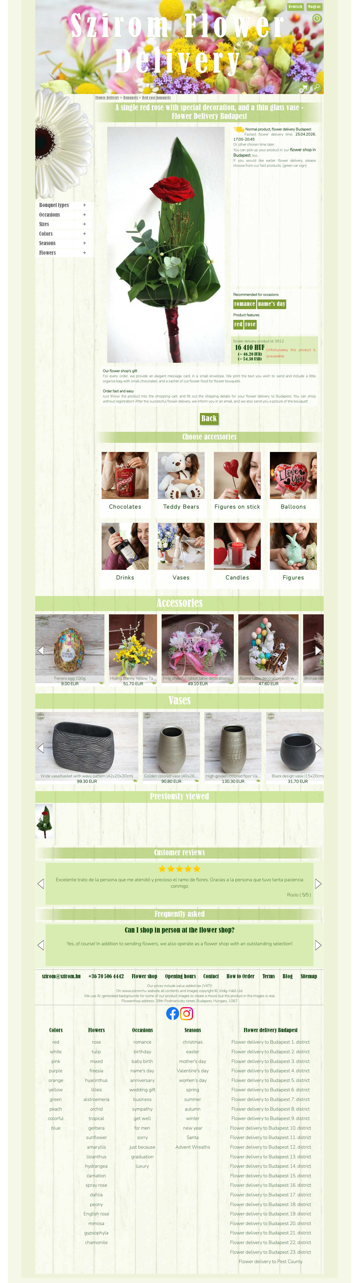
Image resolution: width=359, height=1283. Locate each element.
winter (192, 1118)
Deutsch (295, 7)
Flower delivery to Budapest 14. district (270, 1166)
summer (192, 1099)
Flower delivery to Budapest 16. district (270, 1185)
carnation (96, 1175)
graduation (142, 1156)
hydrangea (96, 1166)
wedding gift (142, 1089)
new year (192, 1128)
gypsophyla (96, 1233)
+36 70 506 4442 (106, 976)
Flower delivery (107, 98)
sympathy (142, 1109)
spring (192, 1089)
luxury (142, 1166)
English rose (96, 1214)
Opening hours (180, 976)
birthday (142, 1051)
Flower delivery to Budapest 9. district (270, 1118)
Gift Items (58, 109)
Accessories (179, 603)
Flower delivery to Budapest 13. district (270, 1156)
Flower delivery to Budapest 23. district (270, 1252)
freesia (96, 1070)
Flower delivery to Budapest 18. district (270, 1204)
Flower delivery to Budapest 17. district (270, 1195)
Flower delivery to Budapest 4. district (270, 1070)
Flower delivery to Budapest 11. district (270, 1137)
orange (56, 1080)
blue (55, 1128)
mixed (96, 1061)
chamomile (96, 1242)
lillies (96, 1089)
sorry (142, 1137)
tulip (96, 1051)
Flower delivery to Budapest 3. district (270, 1061)
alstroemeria (96, 1099)
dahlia (96, 1195)
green (56, 1099)
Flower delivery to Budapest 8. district (270, 1109)
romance (244, 304)
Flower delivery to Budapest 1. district (270, 1042)
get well (142, 1118)
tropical (96, 1118)
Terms (268, 976)
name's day (271, 304)
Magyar (314, 7)
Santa (193, 1137)
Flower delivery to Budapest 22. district (270, 1242)
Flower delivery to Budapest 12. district (270, 1147)
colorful (56, 1118)
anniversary (142, 1080)
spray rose (96, 1185)
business (142, 1099)
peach (55, 1109)
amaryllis (96, 1147)
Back (209, 419)
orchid (96, 1109)
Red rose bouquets (156, 98)
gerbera (96, 1128)
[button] (318, 651)
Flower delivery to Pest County (270, 1261)
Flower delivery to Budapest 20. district (270, 1223)
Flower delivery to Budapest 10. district (270, 1128)
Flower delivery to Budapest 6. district (270, 1089)
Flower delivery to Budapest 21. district (270, 1233)
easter (192, 1051)
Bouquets (130, 98)
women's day (193, 1080)
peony (96, 1204)
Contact (211, 976)
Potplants (76, 131)
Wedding (77, 145)
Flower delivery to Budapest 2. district (270, 1051)
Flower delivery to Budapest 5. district (270, 1080)
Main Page (49, 103)
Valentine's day (193, 1070)
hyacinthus (96, 1080)
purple (56, 1070)
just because (142, 1147)
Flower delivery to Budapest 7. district (270, 1099)
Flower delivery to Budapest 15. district (270, 1175)
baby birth (142, 1061)
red (238, 324)
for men (142, 1128)
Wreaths (70, 157)
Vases (179, 701)
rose (250, 324)
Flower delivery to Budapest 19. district (270, 1214)
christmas (193, 1042)
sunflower (96, 1137)
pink (56, 1061)
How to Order (240, 976)
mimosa (96, 1223)
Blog (288, 976)
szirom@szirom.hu (61, 976)
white (56, 1051)
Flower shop (65, 172)
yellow (56, 1089)
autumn (193, 1109)
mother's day (192, 1061)
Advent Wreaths (192, 1147)
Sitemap (309, 976)
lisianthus (96, 1156)
